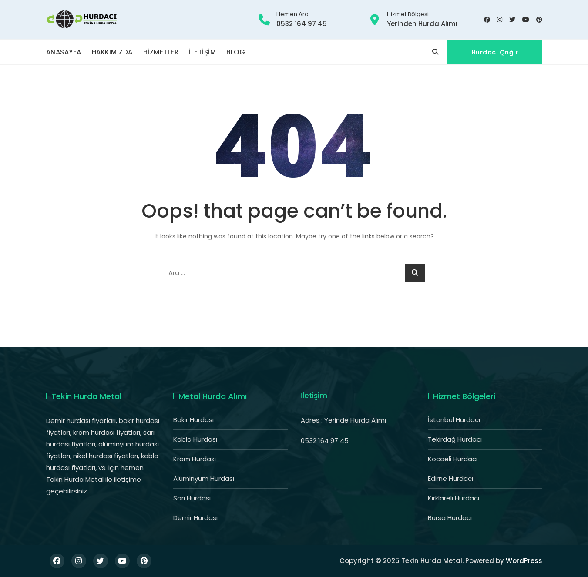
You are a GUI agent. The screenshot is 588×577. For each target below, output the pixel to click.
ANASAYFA (63, 52)
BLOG (235, 52)
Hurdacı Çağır (494, 52)
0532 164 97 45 (301, 19)
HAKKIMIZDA (112, 52)
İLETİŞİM (202, 52)
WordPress (524, 560)
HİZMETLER (161, 52)
